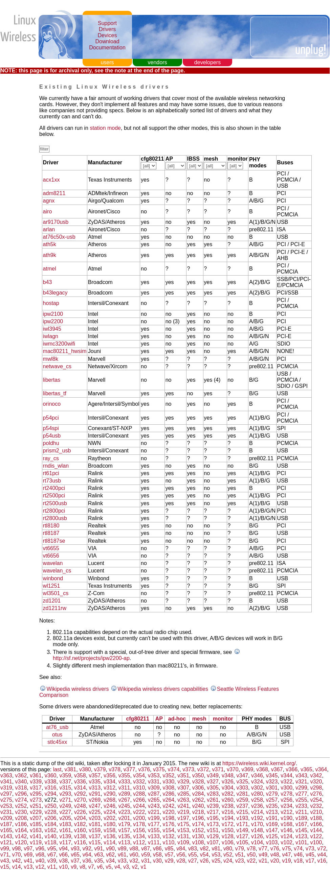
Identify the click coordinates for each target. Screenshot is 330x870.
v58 (157, 854)
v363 (6, 775)
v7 (91, 867)
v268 (109, 800)
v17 (310, 861)
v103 (272, 842)
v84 (180, 848)
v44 (321, 854)
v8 (82, 867)
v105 (242, 842)
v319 (6, 788)
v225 (95, 812)
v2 (135, 867)
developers (207, 62)
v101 (301, 842)
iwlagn (50, 336)
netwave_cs (57, 366)
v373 (188, 769)
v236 (257, 806)
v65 (75, 854)
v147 (272, 830)
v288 (139, 794)
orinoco (52, 404)
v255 (301, 800)
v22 (251, 861)
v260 (228, 800)
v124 (286, 836)
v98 (16, 848)
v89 (122, 848)
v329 (183, 781)
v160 (80, 830)
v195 (213, 818)
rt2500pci (54, 495)
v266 (139, 800)
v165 (6, 830)
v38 (63, 861)
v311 (124, 788)
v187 (6, 824)
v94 (63, 848)
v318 (21, 788)
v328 (198, 781)
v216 (228, 812)
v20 (274, 861)
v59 (145, 854)
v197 (183, 818)
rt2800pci (54, 511)
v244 (139, 806)
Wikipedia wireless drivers (77, 689)
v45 (310, 854)
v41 (28, 861)
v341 (6, 781)
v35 (98, 861)
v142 (21, 836)
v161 (65, 830)
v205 (65, 818)
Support (107, 23)
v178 (139, 824)
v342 (316, 775)
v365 (306, 769)
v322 (286, 781)
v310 (139, 788)
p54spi (51, 428)
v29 (169, 861)
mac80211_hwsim (65, 351)
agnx (49, 201)
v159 (95, 830)
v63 (98, 854)
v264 (169, 800)
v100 (316, 842)
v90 (110, 848)
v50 (251, 854)
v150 (228, 830)
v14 (16, 867)
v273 (36, 800)
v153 (183, 830)
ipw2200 (53, 321)
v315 (65, 788)
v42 (16, 861)
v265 (154, 800)
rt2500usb (55, 503)
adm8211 (54, 193)
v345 (272, 775)
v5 (108, 867)
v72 (321, 848)
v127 (242, 836)
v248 (80, 806)
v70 (16, 854)
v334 (109, 781)
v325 (242, 781)
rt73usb (52, 481)
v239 (213, 806)
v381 (70, 769)
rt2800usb (55, 518)
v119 (36, 842)
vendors (157, 62)
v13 (28, 867)
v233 (301, 806)
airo (47, 211)
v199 (154, 818)
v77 (263, 848)
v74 (298, 848)
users (107, 62)
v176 (169, 824)
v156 (139, 830)
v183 (65, 824)
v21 (263, 861)
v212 (286, 812)
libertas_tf (54, 393)
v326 (228, 781)
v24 (227, 861)
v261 (213, 800)
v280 (257, 794)
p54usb (52, 436)
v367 (277, 769)
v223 (124, 812)
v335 (95, 781)
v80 (227, 848)
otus (57, 734)
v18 (298, 861)
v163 (36, 830)
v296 (21, 794)
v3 (126, 867)
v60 (134, 854)
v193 (242, 818)
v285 (183, 794)
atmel (49, 269)
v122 (316, 836)
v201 (124, 818)
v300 (286, 788)
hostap (51, 303)
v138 (80, 836)
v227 (65, 812)
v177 (154, 824)
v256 (286, 800)
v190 (286, 818)
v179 (124, 824)
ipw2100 (53, 314)
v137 (95, 836)
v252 (21, 806)
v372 (203, 769)
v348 (228, 775)
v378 (114, 769)
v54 (204, 854)
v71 (4, 854)
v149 (242, 830)
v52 (227, 854)
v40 (40, 861)
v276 (316, 794)
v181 (95, 824)
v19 (286, 861)
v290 (109, 794)
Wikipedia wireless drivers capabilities (162, 689)
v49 (263, 854)
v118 (51, 842)
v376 (144, 769)
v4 (117, 867)
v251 (36, 806)
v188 (316, 818)
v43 (4, 861)
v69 (28, 854)
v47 (286, 854)
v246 (109, 806)
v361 (36, 775)
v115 (95, 842)
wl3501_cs (56, 593)
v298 (316, 788)
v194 (228, 818)
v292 (80, 794)
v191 (272, 818)
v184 (51, 824)
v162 (51, 830)
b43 (47, 282)
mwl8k (50, 359)
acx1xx (51, 180)
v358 (80, 775)
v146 (286, 830)
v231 (6, 812)
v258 (257, 800)
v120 (21, 842)
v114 (109, 842)
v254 (316, 800)
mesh (199, 719)
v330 (169, 781)
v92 (87, 848)
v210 (316, 812)
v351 (183, 775)
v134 (139, 836)
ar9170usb (56, 222)
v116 (80, 842)
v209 (6, 818)
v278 (286, 794)
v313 (95, 788)
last (57, 769)
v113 (124, 842)
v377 (129, 769)
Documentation (107, 47)
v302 (257, 788)
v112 (139, 842)
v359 (65, 775)
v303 (242, 788)
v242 (169, 806)
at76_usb (57, 727)
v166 (316, 824)
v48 (274, 854)
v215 (242, 812)
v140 (51, 836)
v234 (286, 806)
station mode (105, 128)
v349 (213, 775)
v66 (63, 854)
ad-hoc (177, 719)
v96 (40, 848)
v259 (242, 800)
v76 (274, 848)
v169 (272, 824)
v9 (73, 867)
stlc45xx (57, 742)
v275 (6, 800)
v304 (228, 788)
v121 (6, 842)
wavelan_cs (57, 570)
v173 (213, 824)
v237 (242, 806)
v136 (109, 836)
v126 (257, 836)
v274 (21, 800)
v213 (272, 812)
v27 (192, 861)
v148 (257, 830)
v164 (21, 830)
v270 (80, 800)
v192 (257, 818)
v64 (87, 854)
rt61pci (51, 473)
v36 (87, 861)
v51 (239, 854)
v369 (248, 769)
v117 (65, 842)
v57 (169, 854)
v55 (192, 854)
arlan (49, 229)
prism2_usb (57, 450)
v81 (216, 848)
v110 (169, 842)
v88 (134, 848)
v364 (321, 769)
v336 (80, 781)
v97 (28, 848)
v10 (63, 867)
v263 (183, 800)
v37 (75, 861)
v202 (109, 818)
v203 (95, 818)
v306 (198, 788)
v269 (95, 800)
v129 (213, 836)
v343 (301, 775)
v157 (124, 830)
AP (159, 719)
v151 (213, 830)
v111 (154, 842)
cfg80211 (137, 719)
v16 (321, 861)
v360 (51, 775)
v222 (139, 812)
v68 (40, 854)
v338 (51, 781)
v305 (213, 788)
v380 (85, 769)
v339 (36, 781)
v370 (233, 769)
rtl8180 (51, 525)
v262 (198, 800)
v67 (51, 854)
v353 (154, 775)
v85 (169, 848)
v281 (242, 794)
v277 (301, 794)
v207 (36, 818)
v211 (301, 812)
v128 (228, 836)
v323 (272, 781)
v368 (262, 769)
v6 (100, 867)
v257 (272, 800)
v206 (51, 818)
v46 (298, 854)
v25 (216, 861)
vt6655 (51, 548)
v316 (51, 788)
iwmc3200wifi (59, 344)
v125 (272, 836)
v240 (198, 806)
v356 (109, 775)
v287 (154, 794)
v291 (95, 794)
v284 (198, 794)
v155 (154, 830)
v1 (144, 867)
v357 (95, 775)
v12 (40, 867)
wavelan (53, 563)
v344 (286, 775)
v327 (213, 781)
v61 (122, 854)
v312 (109, 788)
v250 (51, 806)
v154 (169, 830)
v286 (169, 794)
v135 (124, 836)
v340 (21, 781)
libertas (52, 380)
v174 (198, 824)
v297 (6, 794)
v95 (51, 848)
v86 (157, 848)
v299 (301, 788)
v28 (180, 861)
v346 (257, 775)
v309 (154, 788)
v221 (154, 812)
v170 (257, 824)
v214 (257, 812)
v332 (139, 781)
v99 (4, 848)
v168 (286, 824)
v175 (183, 824)
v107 (213, 842)
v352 (169, 775)
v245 (124, 806)
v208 (21, 818)
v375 (159, 769)
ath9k (49, 255)
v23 (239, 861)
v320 (316, 781)
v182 (80, 824)
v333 (124, 781)
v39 (51, 861)
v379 (100, 769)
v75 (286, 848)
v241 (183, 806)
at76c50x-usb (59, 237)
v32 (134, 861)
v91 (98, 848)
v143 (6, 836)
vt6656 (51, 556)
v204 (80, 818)
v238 (228, 806)
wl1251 (51, 586)
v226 (80, 812)
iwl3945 (52, 329)
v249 (65, 806)
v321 (301, 781)
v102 (286, 842)
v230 (21, 812)
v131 (183, 836)
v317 (36, 788)
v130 (198, 836)
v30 (157, 861)
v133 (154, 836)
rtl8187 (51, 533)
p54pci (51, 418)
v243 (154, 806)
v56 (180, 854)
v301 (272, 788)
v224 (109, 812)
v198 (169, 818)
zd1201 (52, 601)
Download (107, 41)
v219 (183, 812)
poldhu (51, 443)
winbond (53, 578)
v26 (204, 861)
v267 (124, 800)
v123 (301, 836)
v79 (239, 848)
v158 (109, 830)
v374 (174, 769)
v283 (213, 794)
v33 (122, 861)
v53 (216, 854)
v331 (154, 781)
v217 (213, 812)
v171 (242, 824)
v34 (110, 861)
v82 (204, 848)
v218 (198, 812)
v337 (65, 781)
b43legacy (55, 293)
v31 (145, 861)
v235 (272, 806)
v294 (51, 794)
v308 (169, 788)
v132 (169, 836)
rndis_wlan (56, 466)
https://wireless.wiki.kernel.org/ (259, 763)
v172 (228, 824)
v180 (109, 824)
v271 (65, 800)
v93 (75, 848)
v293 (65, 794)
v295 (36, 794)
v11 (51, 867)
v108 (198, 842)
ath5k (49, 244)
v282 (228, 794)
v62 (110, 854)
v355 (124, 775)
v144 (316, 830)
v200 (139, 818)
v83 (192, 848)
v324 (257, 781)
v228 (51, 812)
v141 (36, 836)
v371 (218, 769)
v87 (145, 848)
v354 (139, 775)
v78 (251, 848)
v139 (65, 836)
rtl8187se (54, 541)
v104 (257, 842)
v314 (80, 788)
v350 (198, 775)
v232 (316, 806)
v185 (36, 824)
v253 (6, 806)
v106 (228, 842)
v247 (95, 806)
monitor (223, 719)
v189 (301, 818)
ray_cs (51, 458)
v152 (198, 830)
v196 (198, 818)
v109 (183, 842)
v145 (301, 830)
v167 (301, 824)
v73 (310, 848)
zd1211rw (54, 608)
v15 (4, 867)
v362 (21, 775)
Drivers (107, 29)
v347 (242, 775)
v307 (183, 788)
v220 (169, 812)
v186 (21, 824)
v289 (124, 794)
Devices (107, 35)
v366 (292, 769)
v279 (272, 794)
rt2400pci (54, 488)
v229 (36, 812)
